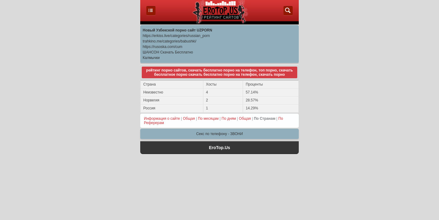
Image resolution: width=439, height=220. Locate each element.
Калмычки (151, 58)
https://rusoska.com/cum (162, 47)
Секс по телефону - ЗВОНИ (219, 134)
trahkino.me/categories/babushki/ (169, 41)
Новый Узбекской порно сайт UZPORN (177, 30)
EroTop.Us (219, 147)
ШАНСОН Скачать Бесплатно (168, 52)
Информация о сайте (162, 118)
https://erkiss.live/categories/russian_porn (176, 36)
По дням (229, 118)
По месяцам (208, 118)
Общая (189, 118)
